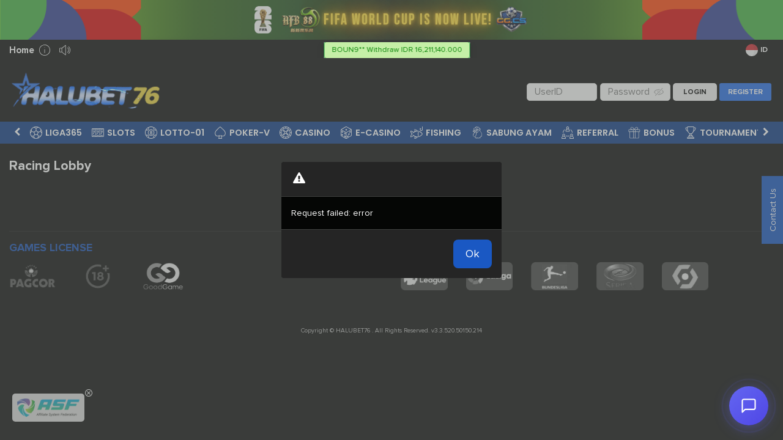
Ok (473, 253)
